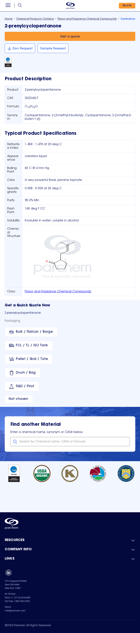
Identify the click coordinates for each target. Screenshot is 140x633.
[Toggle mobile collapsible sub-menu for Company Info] (70, 549)
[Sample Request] (53, 48)
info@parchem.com (15, 611)
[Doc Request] (20, 48)
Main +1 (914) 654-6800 (18, 598)
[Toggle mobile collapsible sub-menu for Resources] (70, 540)
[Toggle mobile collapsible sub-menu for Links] (70, 559)
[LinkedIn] (8, 573)
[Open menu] (8, 5)
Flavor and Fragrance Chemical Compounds (58, 291)
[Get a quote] (70, 36)
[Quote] (127, 6)
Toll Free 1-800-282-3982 (17, 601)
